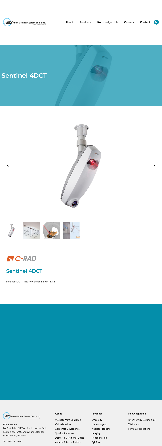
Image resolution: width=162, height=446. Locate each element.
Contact (145, 22)
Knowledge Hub (107, 22)
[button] (8, 166)
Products (85, 22)
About (69, 22)
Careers (129, 22)
